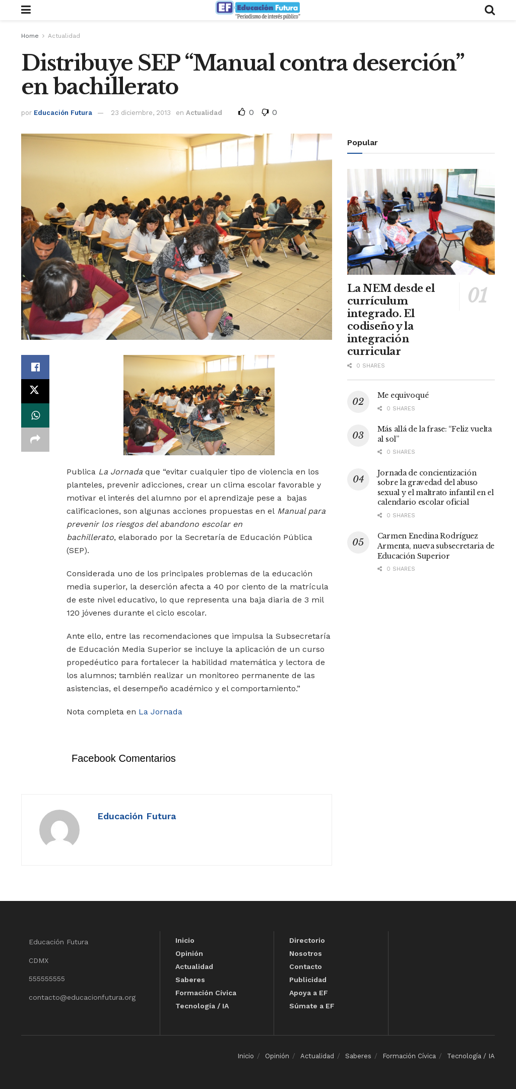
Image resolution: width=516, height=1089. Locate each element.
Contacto (305, 966)
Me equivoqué (403, 395)
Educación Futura (63, 112)
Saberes (190, 980)
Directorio (307, 940)
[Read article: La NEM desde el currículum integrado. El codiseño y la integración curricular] (421, 222)
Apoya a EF (308, 993)
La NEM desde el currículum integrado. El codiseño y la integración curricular (391, 319)
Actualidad (64, 35)
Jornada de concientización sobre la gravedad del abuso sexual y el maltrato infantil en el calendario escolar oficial (435, 487)
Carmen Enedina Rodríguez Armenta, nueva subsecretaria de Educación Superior (435, 545)
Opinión (189, 953)
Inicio (185, 940)
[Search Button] (490, 10)
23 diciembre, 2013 (141, 112)
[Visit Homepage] (257, 10)
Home (30, 35)
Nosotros (305, 953)
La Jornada (160, 711)
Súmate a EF (312, 1006)
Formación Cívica (205, 993)
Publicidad (308, 980)
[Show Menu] (26, 10)
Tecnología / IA (202, 1006)
